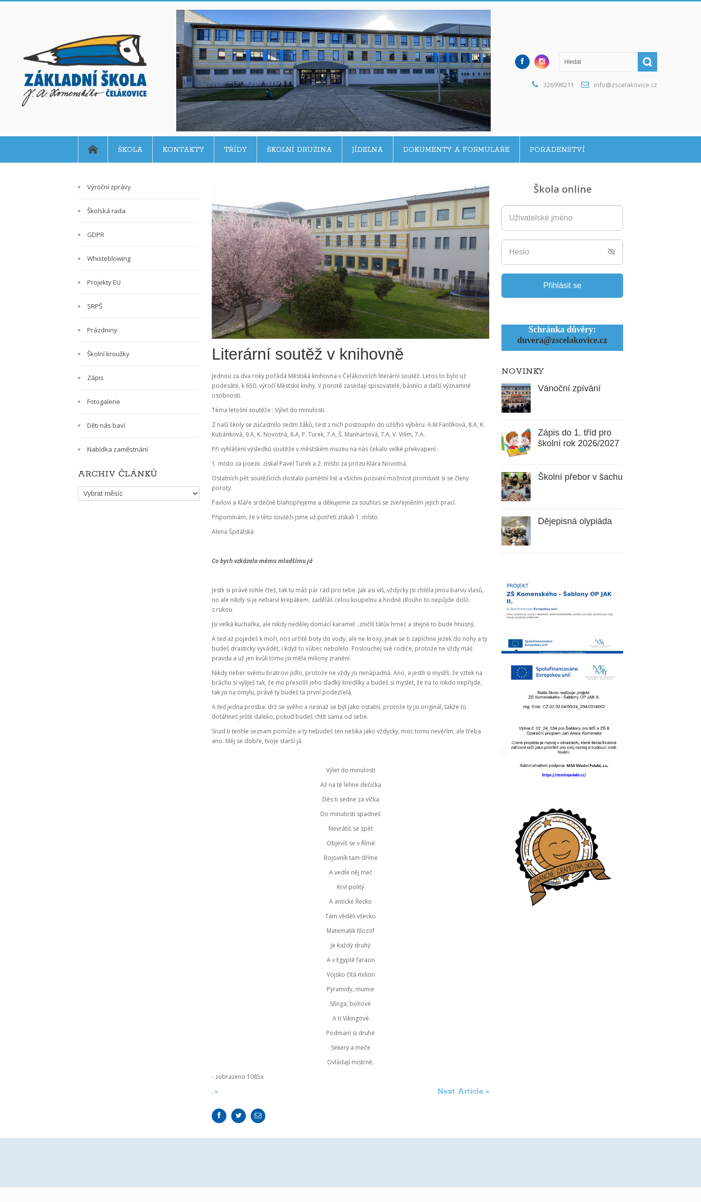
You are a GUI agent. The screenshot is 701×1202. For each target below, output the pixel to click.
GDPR (95, 234)
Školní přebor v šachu (580, 477)
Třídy (235, 150)
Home (93, 149)
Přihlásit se (562, 285)
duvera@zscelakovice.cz (562, 340)
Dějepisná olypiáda (575, 521)
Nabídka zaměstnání (117, 449)
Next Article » (463, 1091)
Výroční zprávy (109, 186)
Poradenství (557, 150)
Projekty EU (104, 282)
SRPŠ (94, 306)
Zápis (95, 377)
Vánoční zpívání (569, 388)
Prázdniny (102, 330)
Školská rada (106, 210)
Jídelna (367, 150)
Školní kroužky (108, 353)
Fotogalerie (103, 401)
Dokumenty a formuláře (456, 150)
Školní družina (299, 150)
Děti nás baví (106, 425)
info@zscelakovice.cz (625, 84)
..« (216, 1091)
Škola (130, 150)
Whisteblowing (108, 258)
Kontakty (183, 150)
